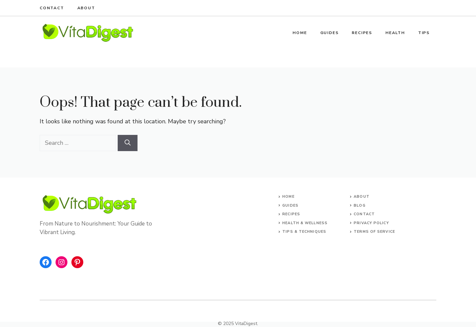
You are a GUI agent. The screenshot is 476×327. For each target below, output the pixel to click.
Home (300, 32)
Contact (52, 8)
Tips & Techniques (304, 231)
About (86, 8)
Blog (359, 205)
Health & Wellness (305, 223)
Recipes (362, 32)
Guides (329, 32)
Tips (424, 32)
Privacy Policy (371, 223)
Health (395, 32)
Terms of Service (374, 231)
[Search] (128, 143)
